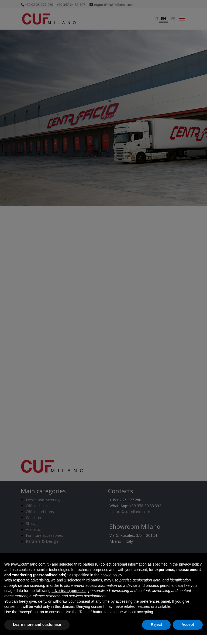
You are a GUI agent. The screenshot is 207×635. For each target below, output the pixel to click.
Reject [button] (156, 624)
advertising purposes (68, 590)
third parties (92, 580)
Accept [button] (187, 624)
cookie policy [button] (111, 575)
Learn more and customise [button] (37, 624)
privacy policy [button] (190, 564)
